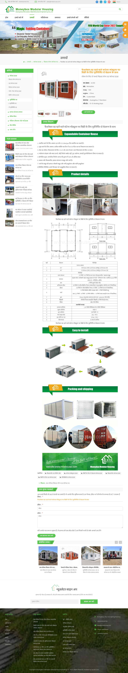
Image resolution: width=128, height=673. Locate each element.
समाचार (57, 17)
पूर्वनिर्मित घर (13, 100)
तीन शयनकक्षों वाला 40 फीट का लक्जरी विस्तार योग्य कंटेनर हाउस (23, 222)
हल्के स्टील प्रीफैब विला (69, 645)
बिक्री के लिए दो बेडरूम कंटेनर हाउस (91, 473)
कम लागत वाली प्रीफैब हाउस (70, 634)
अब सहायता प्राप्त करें (46, 535)
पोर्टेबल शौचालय (67, 623)
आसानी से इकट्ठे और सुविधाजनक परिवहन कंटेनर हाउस (23, 189)
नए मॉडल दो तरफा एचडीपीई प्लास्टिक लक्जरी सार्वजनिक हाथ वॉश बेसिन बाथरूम (23, 211)
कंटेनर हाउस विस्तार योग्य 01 (70, 652)
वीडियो (86, 17)
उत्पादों (32, 17)
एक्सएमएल (8, 645)
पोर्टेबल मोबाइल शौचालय (69, 638)
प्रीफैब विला (13, 116)
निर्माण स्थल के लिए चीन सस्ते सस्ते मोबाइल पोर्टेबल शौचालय (24, 155)
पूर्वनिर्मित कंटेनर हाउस (69, 630)
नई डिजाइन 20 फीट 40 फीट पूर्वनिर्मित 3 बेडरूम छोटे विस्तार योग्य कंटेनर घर (24, 200)
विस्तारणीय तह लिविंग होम (53, 473)
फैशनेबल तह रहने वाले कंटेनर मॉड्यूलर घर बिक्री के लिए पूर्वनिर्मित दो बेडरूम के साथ (63, 500)
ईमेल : (40, 505)
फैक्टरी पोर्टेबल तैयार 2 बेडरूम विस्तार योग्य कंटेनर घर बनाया (70, 567)
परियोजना (44, 17)
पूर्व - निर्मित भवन (67, 619)
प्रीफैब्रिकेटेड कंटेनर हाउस (67, 477)
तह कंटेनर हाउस (12, 83)
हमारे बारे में (19, 17)
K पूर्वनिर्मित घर (11, 103)
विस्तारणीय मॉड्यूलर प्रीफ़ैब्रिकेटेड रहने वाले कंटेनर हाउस (91, 567)
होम (6, 17)
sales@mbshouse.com (53, 2)
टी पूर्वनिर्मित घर (12, 107)
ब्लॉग (6, 638)
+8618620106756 (23, 2)
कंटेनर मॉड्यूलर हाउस (70, 473)
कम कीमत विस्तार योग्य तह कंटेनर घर (23, 166)
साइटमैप (7, 641)
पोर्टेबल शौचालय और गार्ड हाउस (19, 121)
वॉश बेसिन (13, 125)
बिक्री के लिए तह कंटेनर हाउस (47, 477)
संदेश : (40, 513)
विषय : (40, 497)
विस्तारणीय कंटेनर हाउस (113, 473)
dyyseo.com (95, 670)
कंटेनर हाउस (37, 62)
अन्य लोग (12, 130)
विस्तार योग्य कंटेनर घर (51, 62)
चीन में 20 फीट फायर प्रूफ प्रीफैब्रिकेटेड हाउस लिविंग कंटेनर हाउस (22, 177)
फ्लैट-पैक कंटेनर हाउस (14, 91)
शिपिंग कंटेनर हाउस (13, 95)
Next (120, 542)
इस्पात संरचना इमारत (16, 112)
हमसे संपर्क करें (72, 17)
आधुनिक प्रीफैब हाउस (68, 627)
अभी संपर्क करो (88, 112)
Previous (116, 542)
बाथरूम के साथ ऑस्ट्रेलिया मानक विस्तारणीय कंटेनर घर (113, 567)
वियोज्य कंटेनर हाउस (13, 87)
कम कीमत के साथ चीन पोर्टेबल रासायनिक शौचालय (23, 144)
